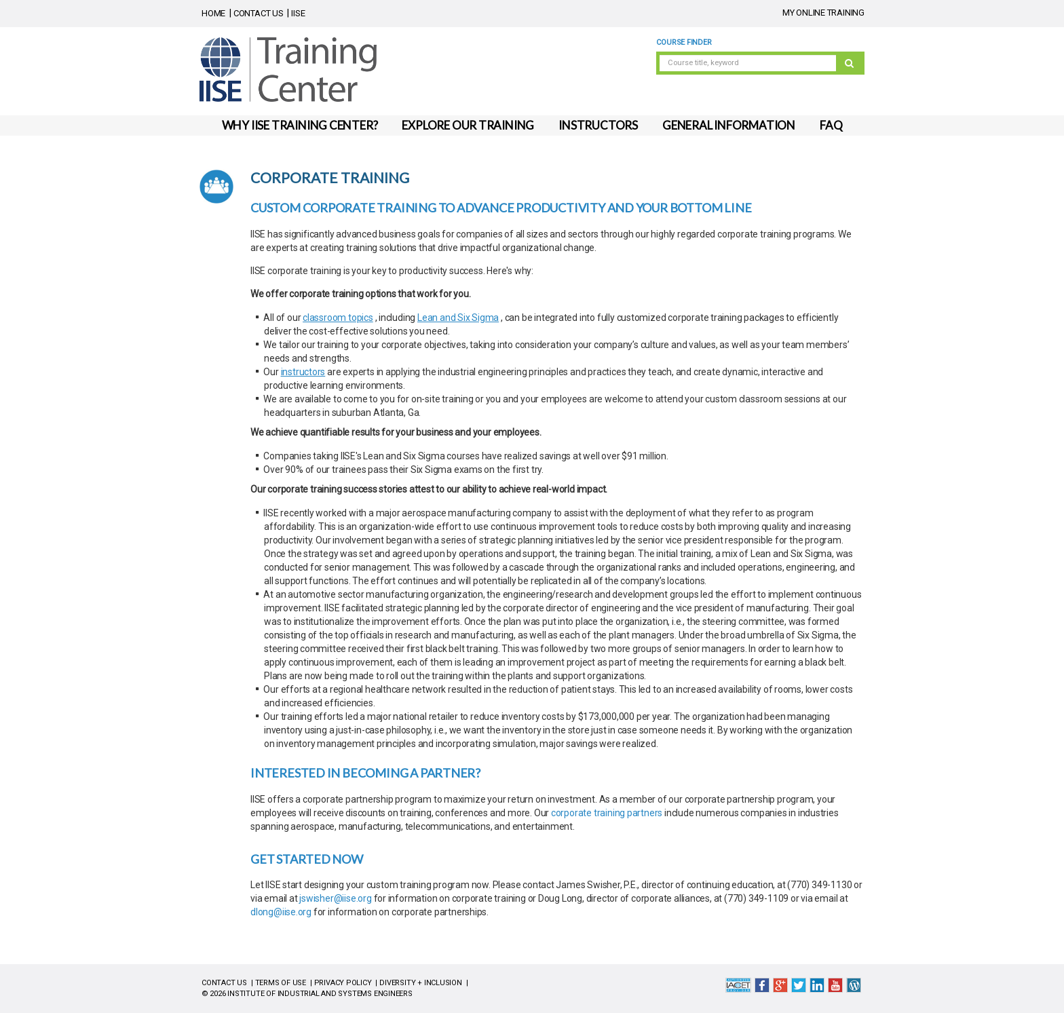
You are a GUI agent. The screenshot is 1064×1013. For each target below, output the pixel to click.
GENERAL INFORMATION (728, 125)
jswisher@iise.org (335, 898)
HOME (213, 13)
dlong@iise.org (280, 911)
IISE (298, 13)
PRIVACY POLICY (343, 982)
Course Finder (683, 42)
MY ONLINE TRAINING (823, 12)
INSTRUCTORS (598, 125)
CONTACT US (258, 13)
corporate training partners (606, 812)
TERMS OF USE (280, 982)
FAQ (831, 125)
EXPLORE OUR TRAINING (468, 125)
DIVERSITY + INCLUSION (420, 982)
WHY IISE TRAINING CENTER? (300, 125)
